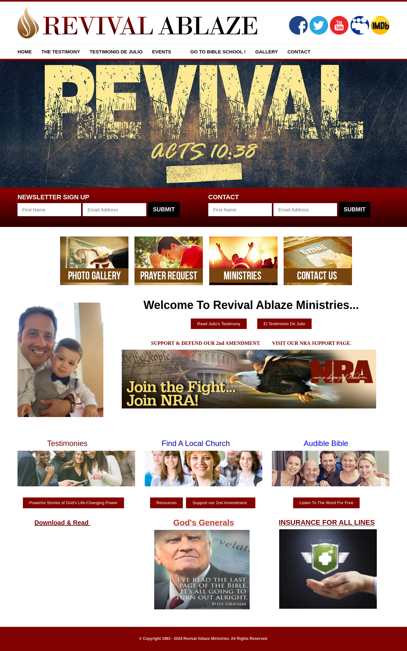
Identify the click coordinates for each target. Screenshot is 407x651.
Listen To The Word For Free (327, 502)
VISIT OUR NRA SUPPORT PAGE (311, 343)
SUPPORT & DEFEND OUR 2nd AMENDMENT (205, 343)
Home (24, 51)
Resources (166, 502)
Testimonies (67, 443)
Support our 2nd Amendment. (220, 502)
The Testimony (60, 51)
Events (161, 51)
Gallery (266, 51)
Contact (298, 51)
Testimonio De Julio (116, 51)
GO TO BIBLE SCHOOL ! (217, 51)
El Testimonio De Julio (284, 323)
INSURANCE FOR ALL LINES (327, 522)
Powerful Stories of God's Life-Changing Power (73, 502)
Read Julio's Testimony (218, 323)
